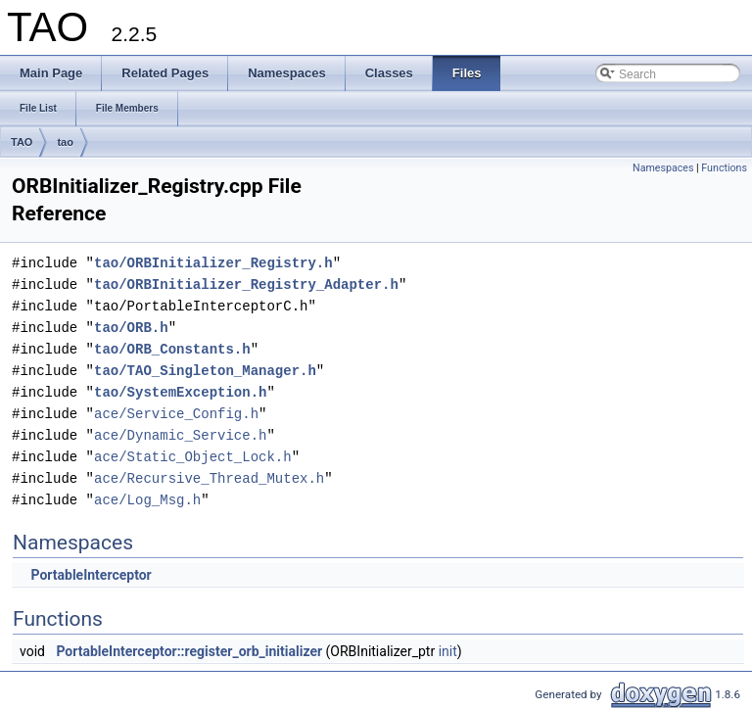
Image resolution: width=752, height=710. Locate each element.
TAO (21, 142)
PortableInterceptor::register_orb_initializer (189, 651)
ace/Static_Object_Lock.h (193, 457)
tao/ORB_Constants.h (172, 349)
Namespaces (663, 168)
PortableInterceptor (90, 575)
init (448, 651)
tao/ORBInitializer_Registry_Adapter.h (246, 284)
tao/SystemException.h (180, 392)
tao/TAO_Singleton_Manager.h (205, 370)
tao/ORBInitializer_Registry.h (213, 263)
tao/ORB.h (131, 327)
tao (65, 142)
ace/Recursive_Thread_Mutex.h (209, 478)
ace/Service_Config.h (176, 413)
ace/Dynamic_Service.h (180, 435)
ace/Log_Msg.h (147, 500)
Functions (724, 168)
